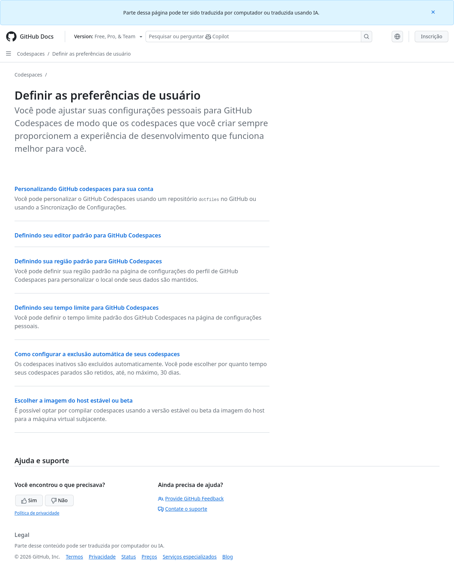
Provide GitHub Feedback (191, 498)
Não (59, 500)
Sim (29, 500)
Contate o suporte (182, 508)
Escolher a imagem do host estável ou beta (74, 400)
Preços (149, 556)
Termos (74, 556)
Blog (227, 556)
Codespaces (31, 53)
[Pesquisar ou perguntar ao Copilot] (259, 36)
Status (128, 556)
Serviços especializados (189, 556)
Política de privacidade (37, 513)
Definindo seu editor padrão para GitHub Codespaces (88, 235)
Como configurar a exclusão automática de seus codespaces (97, 354)
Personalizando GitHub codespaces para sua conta (84, 189)
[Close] (433, 11)
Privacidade (102, 556)
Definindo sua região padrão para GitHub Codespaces (88, 261)
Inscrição (431, 36)
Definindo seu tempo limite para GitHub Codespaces (87, 308)
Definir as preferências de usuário (91, 53)
